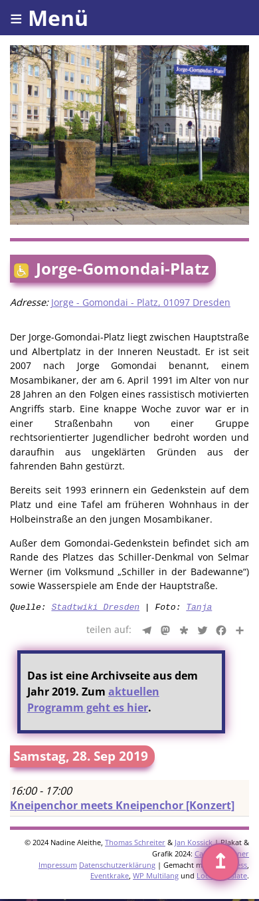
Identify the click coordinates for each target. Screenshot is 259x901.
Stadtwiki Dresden (95, 608)
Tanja (199, 608)
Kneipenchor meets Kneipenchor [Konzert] (122, 807)
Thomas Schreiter (135, 844)
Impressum (58, 867)
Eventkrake (109, 877)
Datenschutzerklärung (117, 867)
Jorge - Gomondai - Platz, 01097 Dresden (140, 302)
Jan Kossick (194, 844)
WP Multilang (156, 877)
